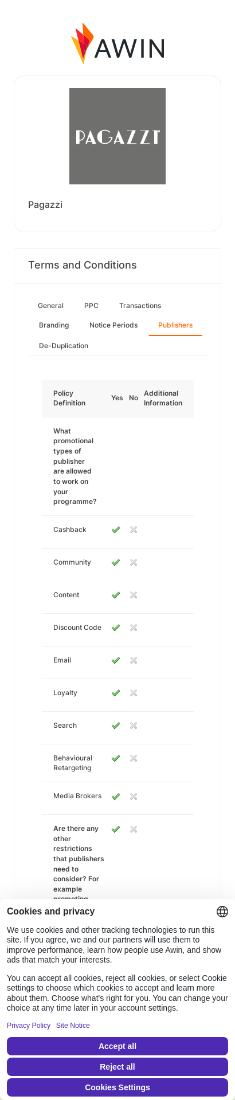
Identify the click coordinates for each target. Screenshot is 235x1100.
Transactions (140, 305)
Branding (54, 325)
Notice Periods (113, 325)
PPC (91, 305)
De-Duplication (63, 345)
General (51, 305)
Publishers (175, 325)
